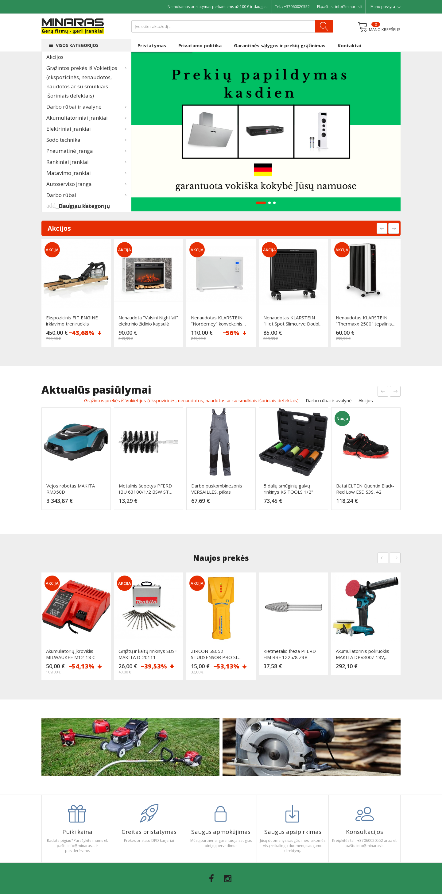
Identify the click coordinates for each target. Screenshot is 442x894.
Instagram (228, 879)
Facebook (211, 879)
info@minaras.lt (349, 6)
